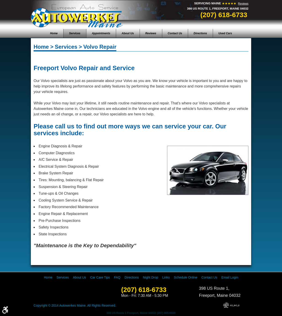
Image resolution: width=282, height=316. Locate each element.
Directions (200, 33)
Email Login (229, 277)
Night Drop (150, 277)
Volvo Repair (99, 47)
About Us (128, 33)
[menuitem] (53, 33)
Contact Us (175, 33)
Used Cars (225, 33)
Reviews (243, 3)
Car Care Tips (100, 277)
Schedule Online (185, 277)
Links (166, 277)
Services (74, 33)
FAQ (117, 277)
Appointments (101, 33)
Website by (231, 305)
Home (54, 33)
